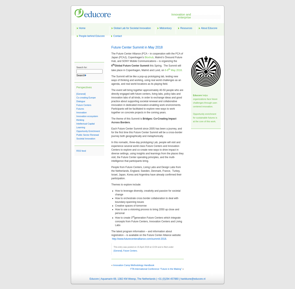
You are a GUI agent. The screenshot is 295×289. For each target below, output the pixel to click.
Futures (80, 109)
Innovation (81, 112)
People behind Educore (92, 36)
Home (82, 28)
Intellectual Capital (85, 123)
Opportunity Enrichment (88, 131)
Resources (186, 28)
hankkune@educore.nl (192, 278)
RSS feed (81, 151)
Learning (80, 127)
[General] (81, 94)
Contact (117, 36)
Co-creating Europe (86, 97)
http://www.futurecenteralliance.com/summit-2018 (139, 238)
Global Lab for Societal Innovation (132, 28)
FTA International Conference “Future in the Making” (156, 269)
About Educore (209, 28)
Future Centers (83, 105)
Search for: (81, 67)
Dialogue (80, 101)
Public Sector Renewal (87, 135)
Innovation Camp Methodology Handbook (133, 265)
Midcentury (166, 28)
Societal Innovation (85, 138)
